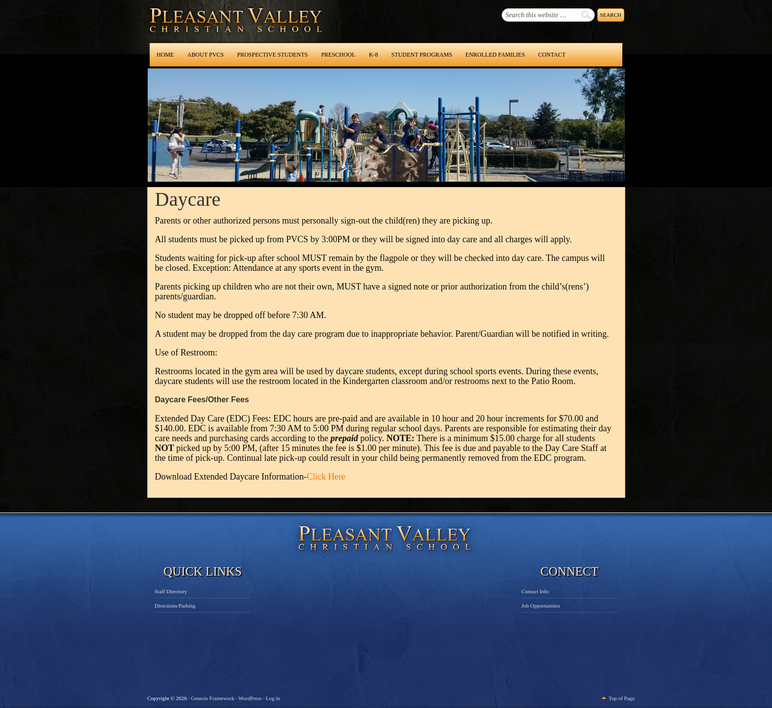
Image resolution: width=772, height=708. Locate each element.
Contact (552, 54)
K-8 (373, 54)
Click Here (326, 477)
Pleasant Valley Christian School (210, 29)
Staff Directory (171, 591)
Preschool (338, 54)
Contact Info (534, 591)
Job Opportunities (540, 606)
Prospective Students (272, 54)
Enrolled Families (495, 54)
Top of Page (622, 698)
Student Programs (421, 54)
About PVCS (205, 54)
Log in (273, 698)
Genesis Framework (212, 698)
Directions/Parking (175, 606)
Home (165, 54)
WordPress (249, 698)
